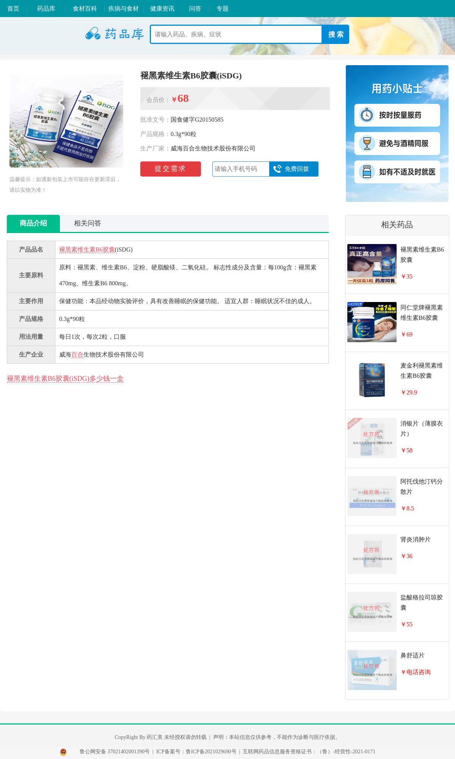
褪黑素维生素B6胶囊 (87, 249)
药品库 (46, 8)
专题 (223, 8)
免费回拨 (291, 169)
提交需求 (171, 168)
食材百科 (85, 8)
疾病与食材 (123, 8)
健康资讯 (162, 8)
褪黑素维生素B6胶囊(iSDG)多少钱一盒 (65, 378)
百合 (77, 354)
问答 (195, 8)
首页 (13, 8)
